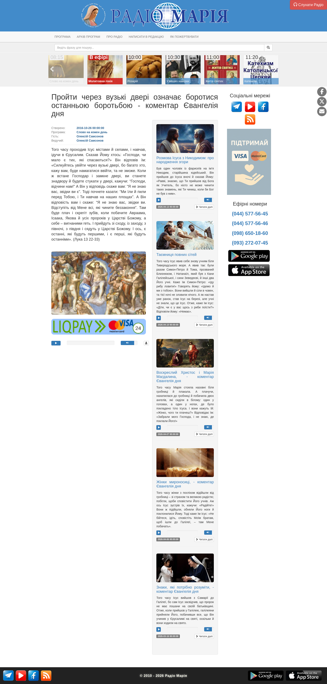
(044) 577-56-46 (250, 223)
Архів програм (88, 36)
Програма (62, 36)
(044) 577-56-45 (250, 213)
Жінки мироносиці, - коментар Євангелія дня (185, 484)
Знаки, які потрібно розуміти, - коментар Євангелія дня (185, 589)
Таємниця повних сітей (176, 255)
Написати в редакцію (146, 36)
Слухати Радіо (308, 5)
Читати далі (204, 207)
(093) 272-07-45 (250, 243)
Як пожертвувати (184, 36)
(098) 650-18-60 (250, 233)
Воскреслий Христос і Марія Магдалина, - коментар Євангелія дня (185, 376)
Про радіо (114, 36)
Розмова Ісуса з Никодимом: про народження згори (185, 160)
